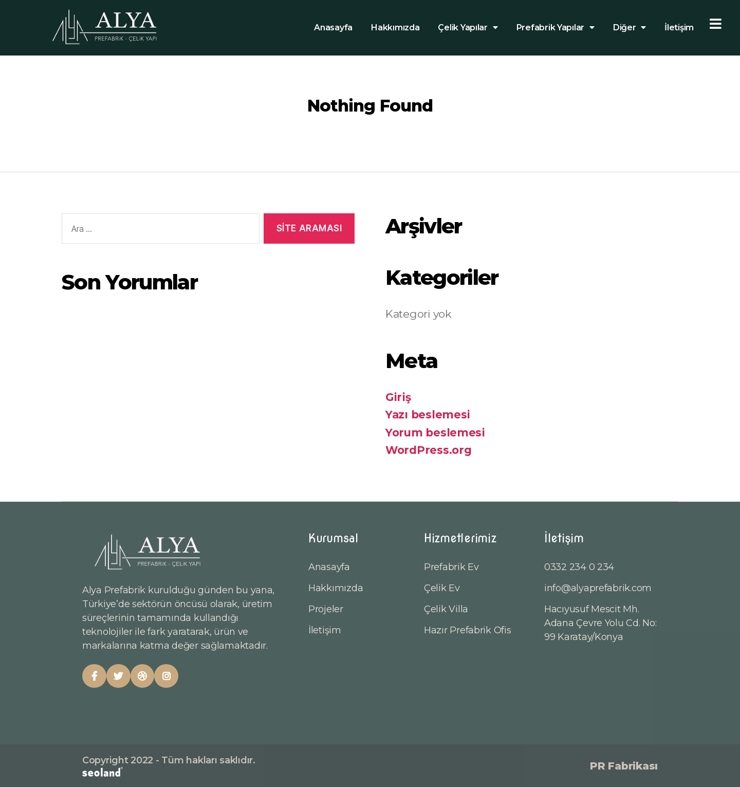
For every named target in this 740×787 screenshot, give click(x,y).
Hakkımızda (395, 27)
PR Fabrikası (624, 766)
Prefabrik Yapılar (555, 28)
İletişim (679, 27)
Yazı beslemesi (427, 414)
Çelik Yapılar (467, 28)
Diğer (629, 28)
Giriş (398, 397)
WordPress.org (428, 450)
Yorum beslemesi (435, 432)
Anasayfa (333, 27)
